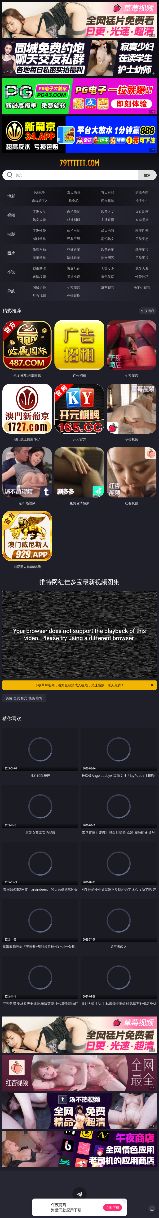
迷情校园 (39, 276)
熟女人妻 (39, 219)
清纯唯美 (73, 257)
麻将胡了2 (39, 200)
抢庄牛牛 (142, 200)
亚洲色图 (73, 249)
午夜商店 (73, 287)
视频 (11, 215)
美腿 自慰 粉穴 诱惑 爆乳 (24, 698)
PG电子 (39, 192)
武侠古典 (142, 268)
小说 (11, 272)
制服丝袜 (39, 238)
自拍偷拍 (73, 211)
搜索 (147, 175)
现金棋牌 (107, 200)
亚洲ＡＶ (39, 211)
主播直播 (107, 219)
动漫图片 (142, 249)
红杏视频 (39, 295)
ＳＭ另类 (142, 219)
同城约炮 (39, 287)
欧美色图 (107, 249)
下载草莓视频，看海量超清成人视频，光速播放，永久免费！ (94, 685)
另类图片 (142, 257)
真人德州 (73, 192)
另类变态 (142, 238)
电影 (11, 234)
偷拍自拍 (73, 230)
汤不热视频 (142, 287)
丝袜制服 (73, 219)
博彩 (11, 196)
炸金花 (74, 200)
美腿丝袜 (39, 257)
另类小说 (73, 276)
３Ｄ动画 (142, 211)
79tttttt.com (79, 163)
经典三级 (73, 238)
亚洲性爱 (39, 230)
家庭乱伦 (73, 268)
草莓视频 (107, 287)
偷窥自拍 (39, 249)
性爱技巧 (142, 276)
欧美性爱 (142, 230)
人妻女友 (107, 268)
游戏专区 (142, 192)
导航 (11, 291)
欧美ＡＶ (107, 211)
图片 (11, 253)
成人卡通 (107, 230)
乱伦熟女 (107, 238)
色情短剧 (73, 295)
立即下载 (112, 1207)
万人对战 (107, 192)
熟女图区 (107, 257)
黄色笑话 (107, 276)
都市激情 (39, 268)
